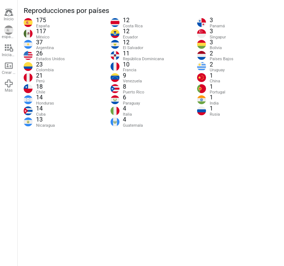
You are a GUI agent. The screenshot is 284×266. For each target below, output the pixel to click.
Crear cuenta (9, 68)
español (9, 32)
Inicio (9, 15)
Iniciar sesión (9, 50)
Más (9, 86)
